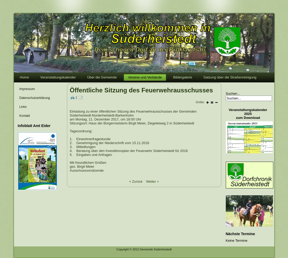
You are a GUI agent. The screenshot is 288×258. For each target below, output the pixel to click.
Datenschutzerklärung (34, 98)
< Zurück (136, 181)
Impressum (27, 89)
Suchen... (233, 94)
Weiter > (152, 181)
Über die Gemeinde (102, 77)
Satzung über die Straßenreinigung (229, 77)
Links (23, 107)
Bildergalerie (182, 77)
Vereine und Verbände (145, 77)
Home (24, 77)
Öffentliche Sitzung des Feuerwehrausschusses (141, 90)
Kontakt (24, 116)
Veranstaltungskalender (58, 77)
